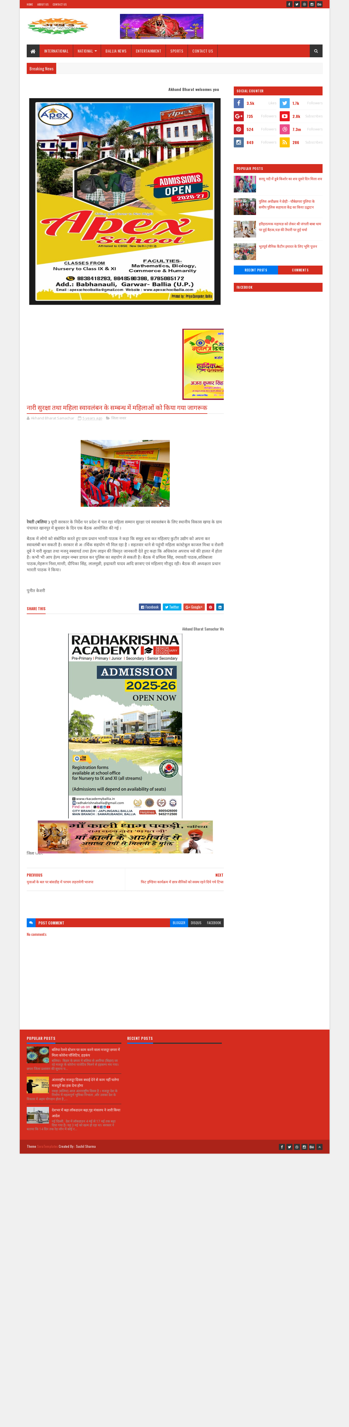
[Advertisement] (125, 902)
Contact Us (60, 4)
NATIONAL (85, 51)
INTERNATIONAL (56, 51)
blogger (179, 922)
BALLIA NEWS (116, 51)
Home (30, 4)
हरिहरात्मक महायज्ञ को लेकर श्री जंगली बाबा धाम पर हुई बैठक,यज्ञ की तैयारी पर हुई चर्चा (290, 226)
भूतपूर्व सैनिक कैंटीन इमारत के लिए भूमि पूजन (288, 246)
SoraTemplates (47, 1146)
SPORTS (176, 51)
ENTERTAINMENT (148, 51)
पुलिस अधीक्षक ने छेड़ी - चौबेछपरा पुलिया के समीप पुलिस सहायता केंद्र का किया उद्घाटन (287, 204)
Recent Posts (256, 270)
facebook (214, 922)
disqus (196, 922)
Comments (300, 270)
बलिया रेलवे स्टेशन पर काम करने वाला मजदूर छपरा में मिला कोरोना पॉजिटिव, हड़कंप (86, 1052)
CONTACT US (202, 51)
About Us (42, 4)
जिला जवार (118, 418)
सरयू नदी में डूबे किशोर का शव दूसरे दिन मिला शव (290, 178)
